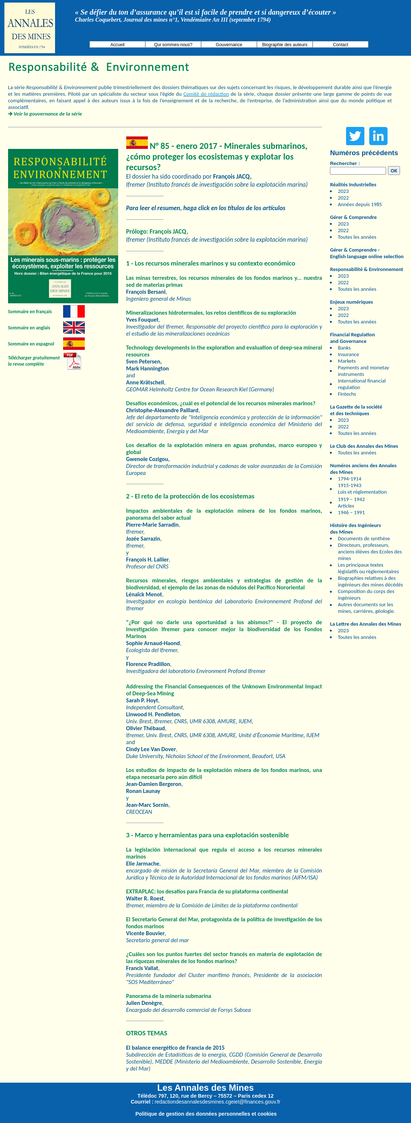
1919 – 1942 (351, 499)
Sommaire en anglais (29, 328)
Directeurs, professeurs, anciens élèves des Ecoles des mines (370, 552)
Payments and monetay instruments (363, 370)
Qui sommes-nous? (173, 44)
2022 (343, 197)
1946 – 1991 (351, 512)
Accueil (117, 44)
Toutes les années (357, 237)
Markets (347, 361)
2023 (343, 191)
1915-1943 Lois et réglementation (362, 488)
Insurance (348, 354)
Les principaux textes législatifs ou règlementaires (368, 568)
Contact (340, 44)
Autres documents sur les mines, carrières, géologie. (366, 607)
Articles (346, 505)
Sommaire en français (30, 311)
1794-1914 (349, 478)
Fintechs (347, 394)
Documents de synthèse (364, 538)
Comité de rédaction (206, 94)
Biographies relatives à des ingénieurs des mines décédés (370, 581)
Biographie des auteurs (284, 44)
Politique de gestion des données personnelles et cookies (206, 1114)
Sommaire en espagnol (31, 344)
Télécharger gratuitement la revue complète (34, 361)
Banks (344, 347)
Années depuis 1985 (360, 204)
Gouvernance (229, 44)
